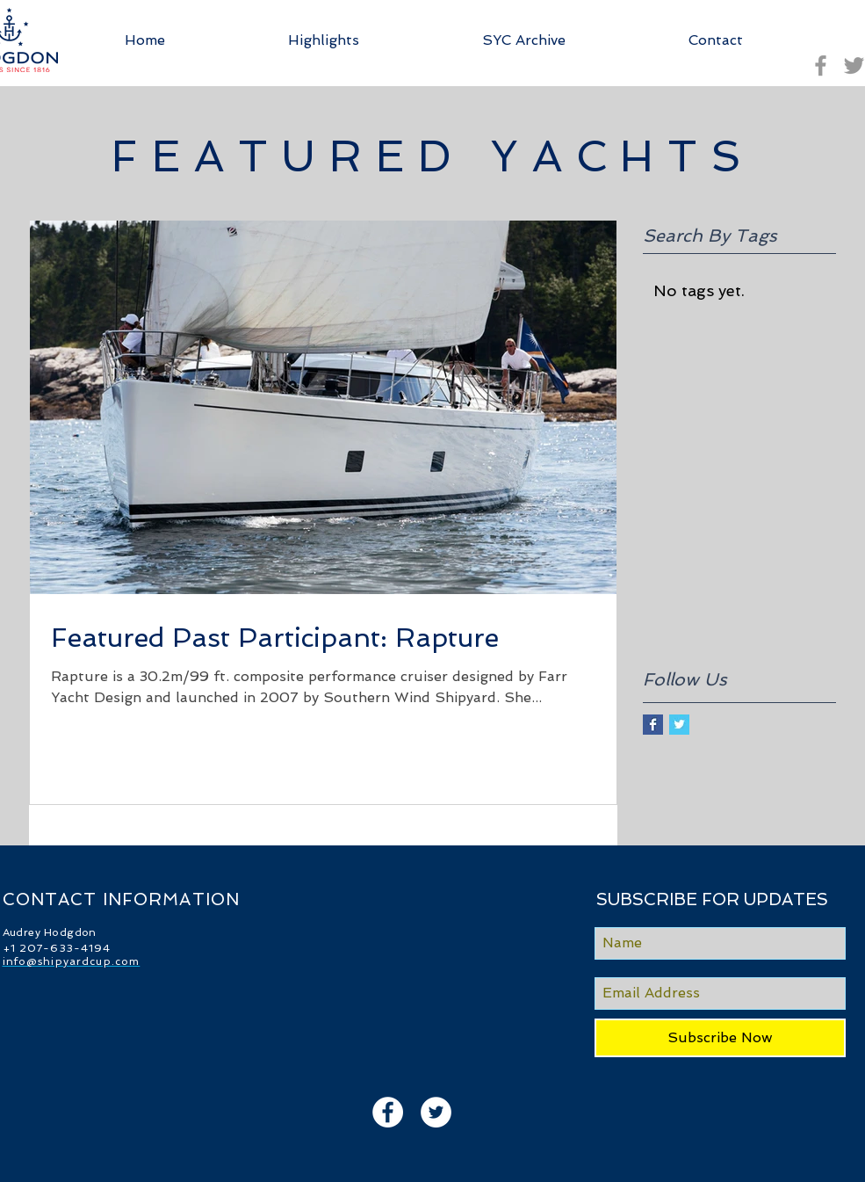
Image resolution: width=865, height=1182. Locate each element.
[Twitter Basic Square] (679, 724)
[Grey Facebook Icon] (820, 65)
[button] (524, 40)
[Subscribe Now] (720, 1038)
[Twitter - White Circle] (436, 1112)
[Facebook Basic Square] (653, 724)
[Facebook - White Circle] (387, 1112)
